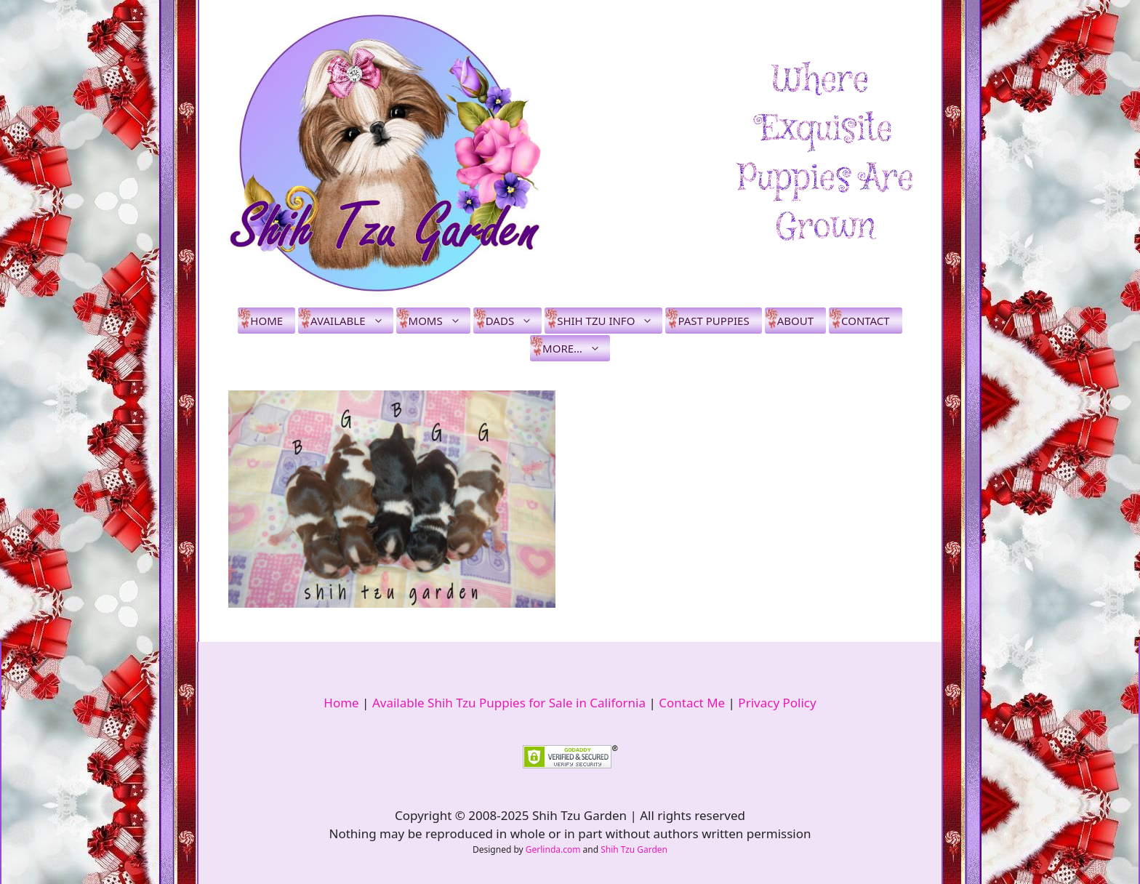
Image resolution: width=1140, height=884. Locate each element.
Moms (439, 321)
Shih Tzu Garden (634, 849)
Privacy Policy (777, 702)
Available (351, 321)
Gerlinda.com (553, 849)
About (795, 320)
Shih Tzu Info (609, 321)
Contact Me (692, 702)
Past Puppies (713, 320)
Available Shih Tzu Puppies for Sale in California (509, 702)
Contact (865, 320)
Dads (514, 321)
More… (576, 348)
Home (266, 320)
